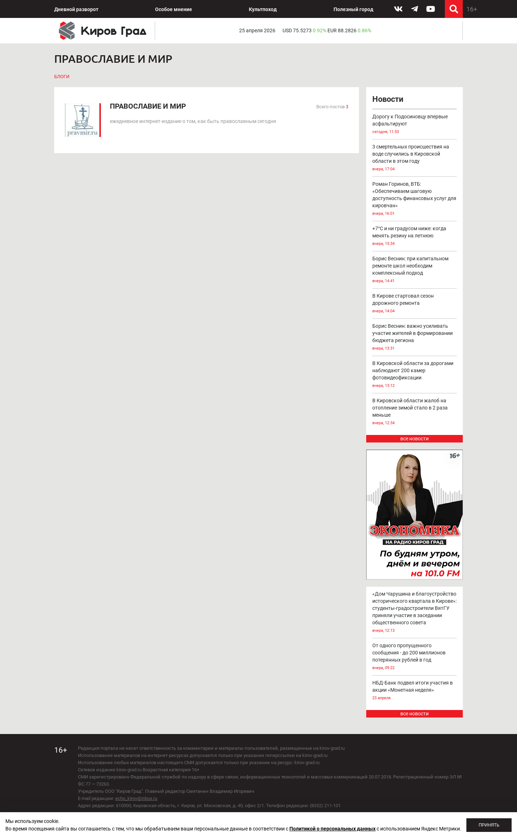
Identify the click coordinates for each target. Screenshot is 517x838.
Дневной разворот (76, 9)
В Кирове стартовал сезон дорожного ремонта (414, 304)
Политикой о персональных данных (332, 829)
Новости (387, 99)
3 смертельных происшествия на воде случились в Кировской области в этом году (414, 158)
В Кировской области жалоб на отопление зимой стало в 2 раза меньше (414, 412)
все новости (414, 438)
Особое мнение (173, 9)
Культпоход (263, 9)
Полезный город (353, 9)
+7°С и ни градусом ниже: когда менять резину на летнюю (414, 236)
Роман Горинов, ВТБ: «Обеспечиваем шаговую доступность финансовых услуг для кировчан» (414, 199)
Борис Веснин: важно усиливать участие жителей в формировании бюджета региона (414, 337)
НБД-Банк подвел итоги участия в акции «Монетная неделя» (414, 691)
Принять (489, 825)
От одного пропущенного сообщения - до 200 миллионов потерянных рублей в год (414, 657)
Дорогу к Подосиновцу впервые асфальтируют (414, 125)
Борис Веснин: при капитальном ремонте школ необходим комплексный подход (414, 270)
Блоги (61, 76)
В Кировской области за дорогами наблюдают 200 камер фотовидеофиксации (414, 374)
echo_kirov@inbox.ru (136, 798)
